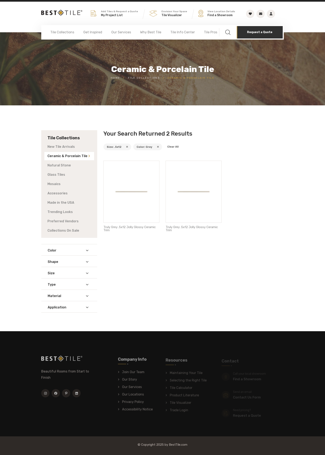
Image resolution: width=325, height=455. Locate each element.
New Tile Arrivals (61, 147)
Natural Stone (59, 165)
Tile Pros (210, 32)
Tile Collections (62, 32)
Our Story (129, 382)
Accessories (57, 193)
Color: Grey (148, 146)
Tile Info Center (182, 32)
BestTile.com (178, 445)
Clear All (173, 146)
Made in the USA (60, 203)
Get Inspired (92, 32)
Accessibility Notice (137, 411)
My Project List (112, 15)
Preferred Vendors (63, 221)
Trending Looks (60, 212)
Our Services (121, 32)
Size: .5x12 (117, 146)
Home (115, 77)
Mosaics (54, 184)
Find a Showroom (220, 15)
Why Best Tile (150, 32)
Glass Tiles (56, 175)
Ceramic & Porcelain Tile (67, 156)
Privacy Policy (133, 404)
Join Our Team (133, 374)
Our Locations (133, 396)
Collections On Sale (63, 230)
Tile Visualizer (171, 15)
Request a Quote (259, 32)
